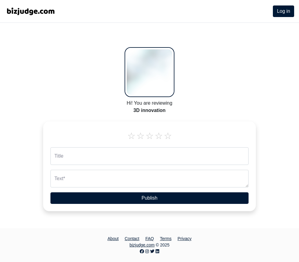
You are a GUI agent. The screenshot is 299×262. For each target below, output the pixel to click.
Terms (165, 238)
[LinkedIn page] (157, 251)
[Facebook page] (142, 251)
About (113, 238)
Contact (132, 238)
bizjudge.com (142, 245)
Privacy (184, 238)
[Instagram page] (147, 251)
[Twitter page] (152, 251)
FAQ (149, 238)
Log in (283, 11)
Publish (149, 198)
